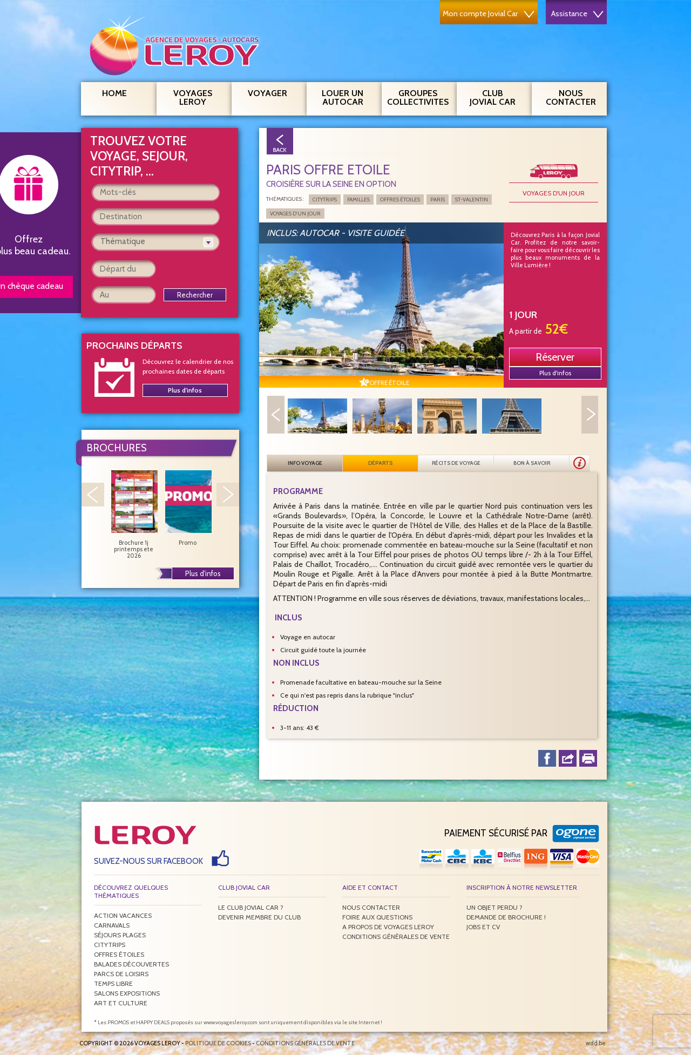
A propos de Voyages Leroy (388, 927)
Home (114, 93)
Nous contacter (575, 96)
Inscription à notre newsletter (521, 887)
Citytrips (325, 199)
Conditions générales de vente (396, 936)
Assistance (577, 13)
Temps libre (113, 983)
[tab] (305, 463)
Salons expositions (127, 993)
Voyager (273, 91)
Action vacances (123, 915)
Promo (188, 508)
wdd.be (596, 1043)
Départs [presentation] (380, 462)
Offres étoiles (400, 199)
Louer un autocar (348, 96)
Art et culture (120, 1003)
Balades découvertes (131, 964)
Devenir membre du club (259, 917)
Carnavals (112, 925)
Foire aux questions (377, 917)
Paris (437, 199)
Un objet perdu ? (494, 907)
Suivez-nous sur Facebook (148, 861)
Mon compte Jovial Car (488, 13)
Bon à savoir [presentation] (531, 462)
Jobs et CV (483, 927)
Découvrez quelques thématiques (131, 891)
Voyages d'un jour (554, 193)
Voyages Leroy (198, 96)
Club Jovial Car (493, 97)
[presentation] (579, 463)
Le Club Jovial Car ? (250, 907)
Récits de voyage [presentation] (456, 462)
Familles (358, 199)
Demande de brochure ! (506, 917)
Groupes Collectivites (418, 96)
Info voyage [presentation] (305, 462)
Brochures (116, 448)
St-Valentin (471, 199)
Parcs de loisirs (121, 974)
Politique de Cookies (218, 1043)
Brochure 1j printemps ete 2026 (134, 514)
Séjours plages (120, 935)
